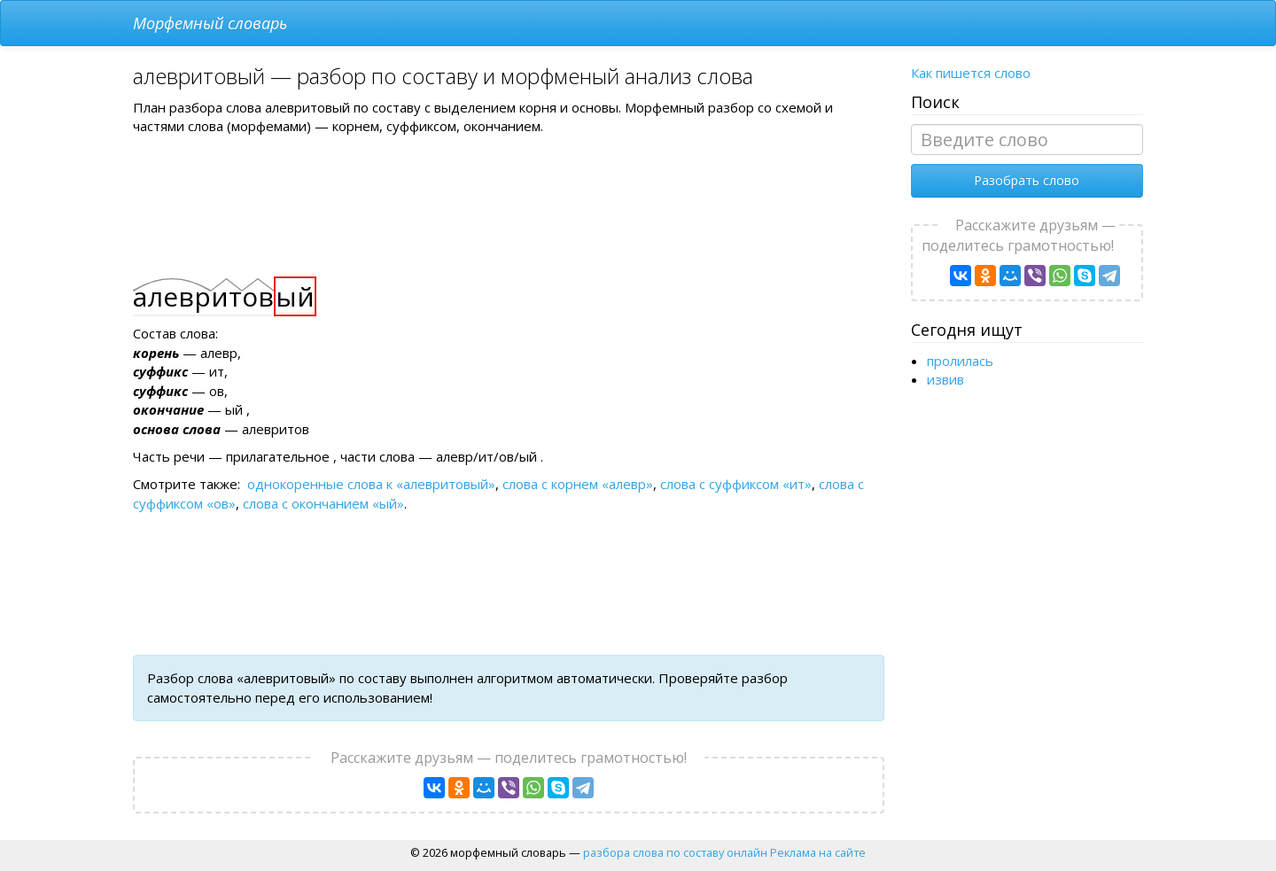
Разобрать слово (1026, 180)
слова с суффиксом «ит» (736, 484)
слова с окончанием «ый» (323, 503)
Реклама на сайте (818, 852)
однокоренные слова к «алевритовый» (371, 484)
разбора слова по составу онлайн (675, 852)
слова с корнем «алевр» (577, 484)
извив (945, 379)
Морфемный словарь (210, 23)
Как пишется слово (971, 73)
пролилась (960, 360)
